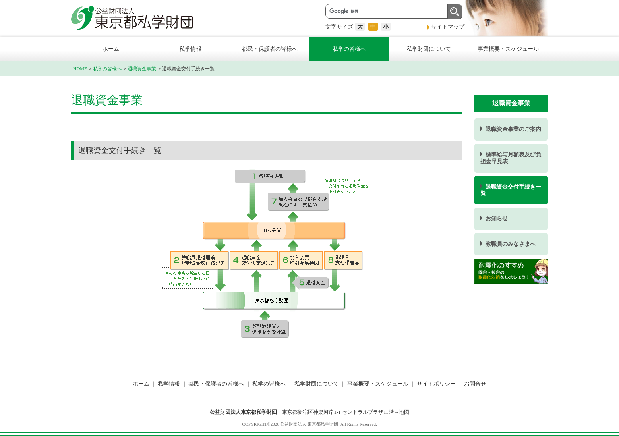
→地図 (401, 412)
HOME (80, 68)
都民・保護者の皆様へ (270, 49)
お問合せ (475, 383)
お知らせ (497, 219)
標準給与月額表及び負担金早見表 (510, 158)
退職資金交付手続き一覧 (510, 190)
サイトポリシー (436, 383)
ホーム (111, 49)
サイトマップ (447, 26)
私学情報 (190, 49)
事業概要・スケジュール (508, 49)
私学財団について (428, 49)
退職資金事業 (142, 68)
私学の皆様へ (349, 49)
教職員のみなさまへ (511, 244)
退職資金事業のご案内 (513, 129)
